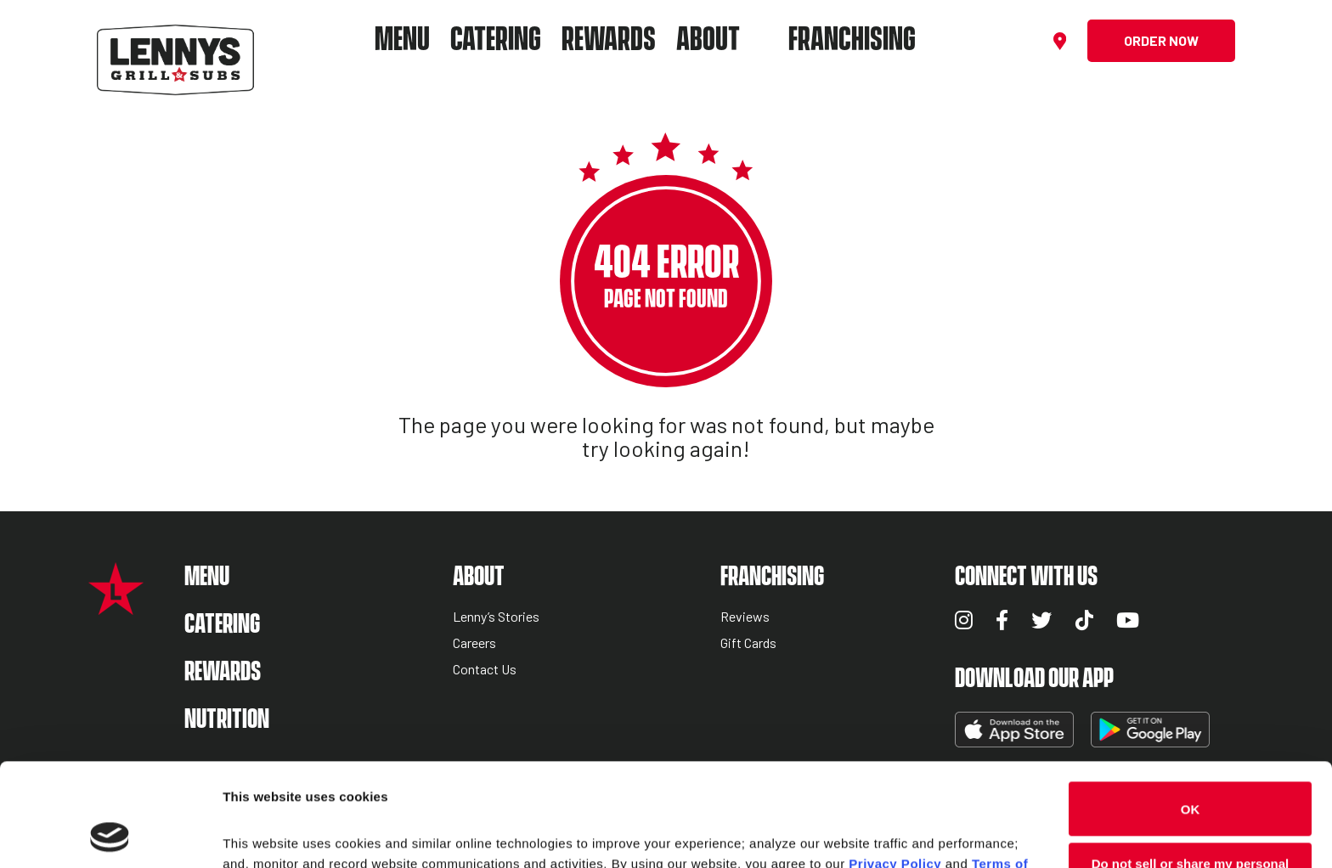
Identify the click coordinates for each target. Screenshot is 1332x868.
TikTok (1084, 620)
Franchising (852, 40)
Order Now (1161, 40)
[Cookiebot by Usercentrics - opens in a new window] (110, 835)
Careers (474, 643)
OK (1190, 712)
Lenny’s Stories (496, 617)
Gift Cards (748, 643)
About (708, 40)
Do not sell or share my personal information (1191, 772)
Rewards (609, 40)
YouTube (1127, 620)
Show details (262, 834)
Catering (495, 40)
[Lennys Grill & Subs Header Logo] (175, 39)
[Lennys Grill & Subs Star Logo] (116, 606)
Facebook (1002, 620)
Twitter (1041, 620)
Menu (402, 40)
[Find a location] (1061, 41)
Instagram (964, 620)
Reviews (745, 617)
